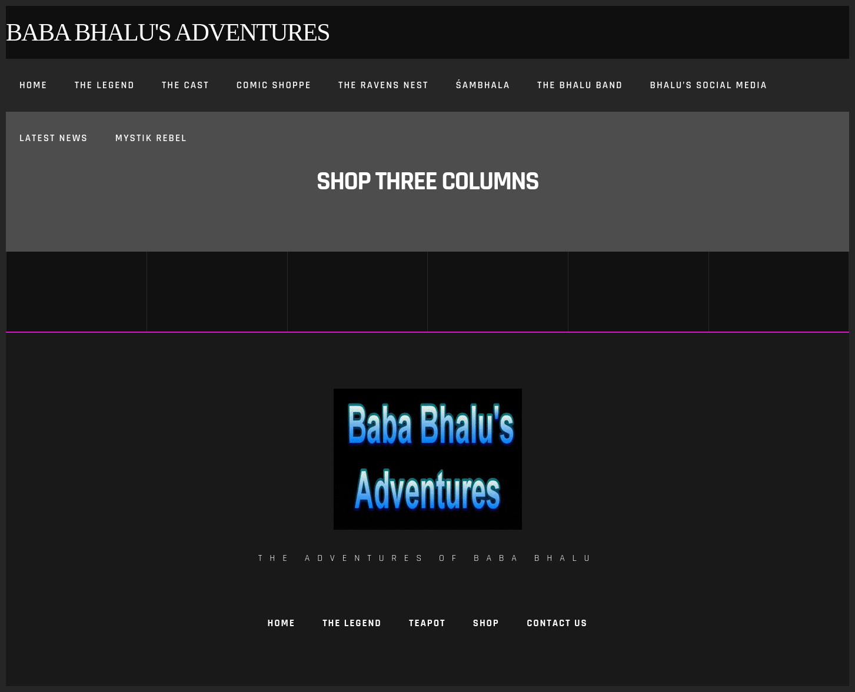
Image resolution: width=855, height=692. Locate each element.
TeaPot (427, 623)
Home (281, 623)
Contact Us (557, 623)
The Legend (351, 623)
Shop (486, 623)
